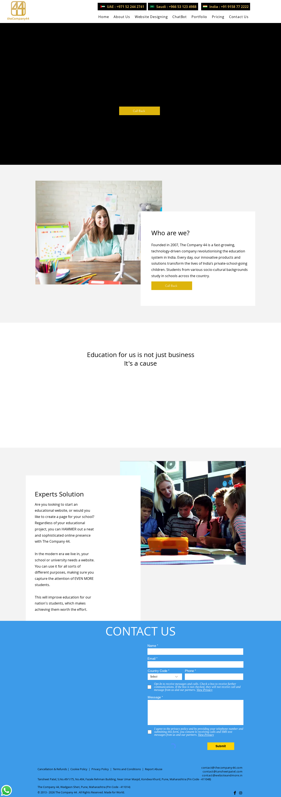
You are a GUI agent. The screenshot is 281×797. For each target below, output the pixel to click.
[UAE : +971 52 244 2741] (122, 6)
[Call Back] (139, 111)
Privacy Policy (100, 769)
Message (154, 697)
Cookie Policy (78, 769)
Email (151, 658)
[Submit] (220, 746)
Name (151, 645)
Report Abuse (153, 769)
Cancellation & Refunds (52, 769)
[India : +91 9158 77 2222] (225, 6)
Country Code (157, 670)
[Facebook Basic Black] (235, 793)
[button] (151, 16)
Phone (189, 670)
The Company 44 (66, 792)
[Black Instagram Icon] (241, 793)
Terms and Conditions (127, 769)
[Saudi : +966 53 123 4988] (173, 6)
